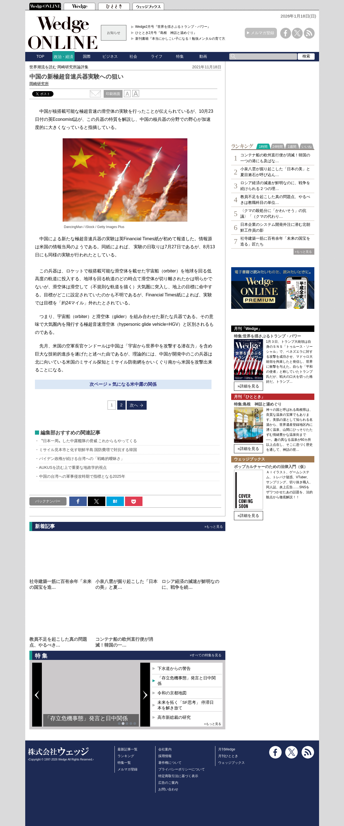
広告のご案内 (168, 783)
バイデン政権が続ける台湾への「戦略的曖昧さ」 (81, 458)
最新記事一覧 (127, 749)
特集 (180, 56)
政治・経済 (63, 56)
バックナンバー (47, 501)
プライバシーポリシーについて (181, 769)
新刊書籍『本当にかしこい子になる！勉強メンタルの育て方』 (181, 39)
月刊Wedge (226, 749)
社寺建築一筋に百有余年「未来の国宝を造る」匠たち (275, 241)
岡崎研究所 (39, 83)
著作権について (170, 763)
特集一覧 (124, 763)
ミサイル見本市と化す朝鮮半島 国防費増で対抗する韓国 (88, 449)
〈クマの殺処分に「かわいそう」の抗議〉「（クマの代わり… (273, 213)
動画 (203, 56)
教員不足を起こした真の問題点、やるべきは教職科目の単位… (275, 199)
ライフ (156, 56)
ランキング (126, 756)
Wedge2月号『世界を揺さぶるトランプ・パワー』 (173, 27)
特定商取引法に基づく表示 (178, 776)
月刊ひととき (228, 756)
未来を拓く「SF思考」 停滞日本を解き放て (185, 705)
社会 (133, 56)
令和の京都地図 (172, 692)
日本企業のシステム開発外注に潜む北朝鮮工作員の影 (275, 227)
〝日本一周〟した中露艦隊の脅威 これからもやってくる (88, 441)
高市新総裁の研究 (174, 717)
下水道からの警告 (174, 668)
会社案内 (165, 749)
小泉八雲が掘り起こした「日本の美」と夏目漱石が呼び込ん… (275, 172)
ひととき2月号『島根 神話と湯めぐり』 (166, 33)
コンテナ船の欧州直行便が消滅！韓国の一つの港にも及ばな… (275, 158)
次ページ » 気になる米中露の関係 (123, 384)
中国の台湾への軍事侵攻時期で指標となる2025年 (82, 476)
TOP (40, 56)
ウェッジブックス (231, 763)
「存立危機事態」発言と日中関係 (86, 718)
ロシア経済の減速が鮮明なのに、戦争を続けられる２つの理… (275, 186)
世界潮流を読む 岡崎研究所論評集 (59, 67)
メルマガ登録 (262, 33)
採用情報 (165, 756)
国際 (87, 56)
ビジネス (110, 56)
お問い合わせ (168, 789)
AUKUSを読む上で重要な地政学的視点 (73, 467)
